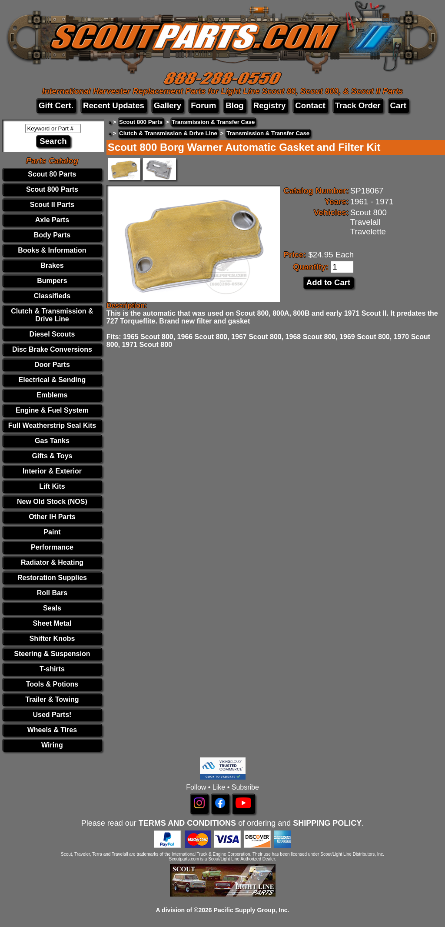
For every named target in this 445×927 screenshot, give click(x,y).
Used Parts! (52, 714)
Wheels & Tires (52, 730)
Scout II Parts (52, 204)
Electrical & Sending (52, 379)
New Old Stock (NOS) (52, 501)
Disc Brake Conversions (52, 349)
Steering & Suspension (52, 653)
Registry (269, 105)
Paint (51, 532)
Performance (52, 547)
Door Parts (52, 364)
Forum (203, 105)
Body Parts (52, 235)
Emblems (52, 395)
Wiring (52, 745)
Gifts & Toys (52, 456)
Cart (398, 105)
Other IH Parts (52, 516)
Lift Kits (52, 486)
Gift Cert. (56, 105)
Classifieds (52, 296)
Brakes (51, 265)
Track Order (358, 105)
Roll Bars (52, 593)
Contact (310, 105)
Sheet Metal (52, 623)
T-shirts (52, 669)
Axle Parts (52, 219)
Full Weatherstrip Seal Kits (52, 425)
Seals (52, 608)
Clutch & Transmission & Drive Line (52, 315)
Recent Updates (113, 105)
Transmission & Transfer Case (213, 122)
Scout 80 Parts (52, 174)
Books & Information (52, 250)
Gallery (167, 105)
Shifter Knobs (52, 638)
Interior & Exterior (52, 471)
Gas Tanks (52, 440)
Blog (234, 105)
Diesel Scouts (52, 334)
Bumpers (52, 280)
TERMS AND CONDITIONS (187, 823)
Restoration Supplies (52, 577)
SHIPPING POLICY (327, 823)
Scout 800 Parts (52, 189)
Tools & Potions (52, 684)
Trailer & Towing (52, 699)
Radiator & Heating (52, 562)
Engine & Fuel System (52, 410)
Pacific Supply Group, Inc (251, 910)
